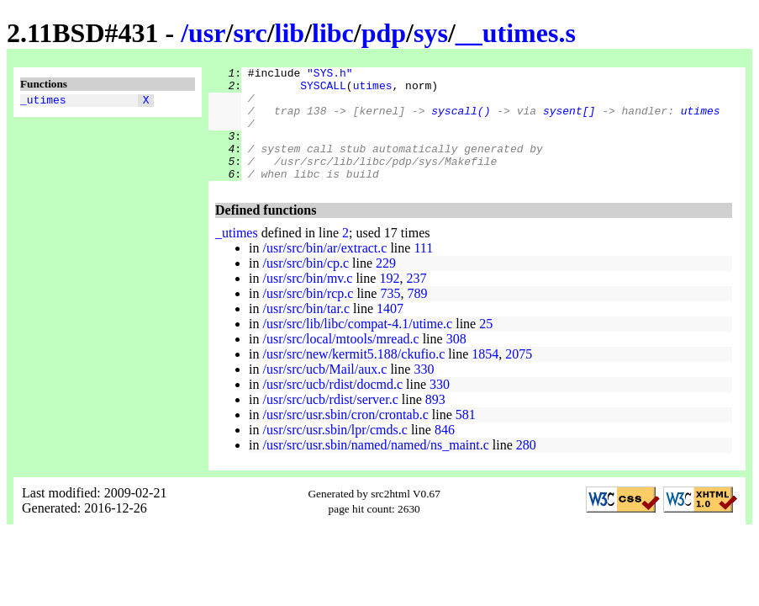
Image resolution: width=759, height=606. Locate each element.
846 (445, 452)
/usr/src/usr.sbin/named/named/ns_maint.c (375, 467)
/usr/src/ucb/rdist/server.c (330, 422)
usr (206, 33)
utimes (373, 90)
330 (424, 392)
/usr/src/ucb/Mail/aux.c (324, 392)
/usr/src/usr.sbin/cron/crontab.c (345, 437)
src (249, 33)
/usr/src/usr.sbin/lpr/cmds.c (334, 452)
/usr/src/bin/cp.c (305, 286)
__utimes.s (516, 33)
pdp (383, 33)
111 (423, 270)
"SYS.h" (330, 74)
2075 (518, 376)
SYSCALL (323, 90)
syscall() (460, 120)
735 (390, 316)
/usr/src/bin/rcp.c (307, 316)
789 (417, 316)
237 (416, 301)
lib (290, 33)
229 (386, 286)
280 (526, 467)
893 (435, 422)
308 (456, 361)
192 (389, 301)
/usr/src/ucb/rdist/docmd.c (332, 407)
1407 (390, 331)
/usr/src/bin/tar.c (306, 331)
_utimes (43, 101)
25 (486, 346)
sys (431, 33)
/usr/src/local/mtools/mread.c (340, 361)
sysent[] (569, 120)
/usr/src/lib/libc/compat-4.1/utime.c (357, 346)
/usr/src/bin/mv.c (307, 301)
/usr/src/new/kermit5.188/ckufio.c (353, 376)
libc (333, 33)
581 (466, 437)
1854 (485, 376)
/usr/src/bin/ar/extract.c (324, 270)
